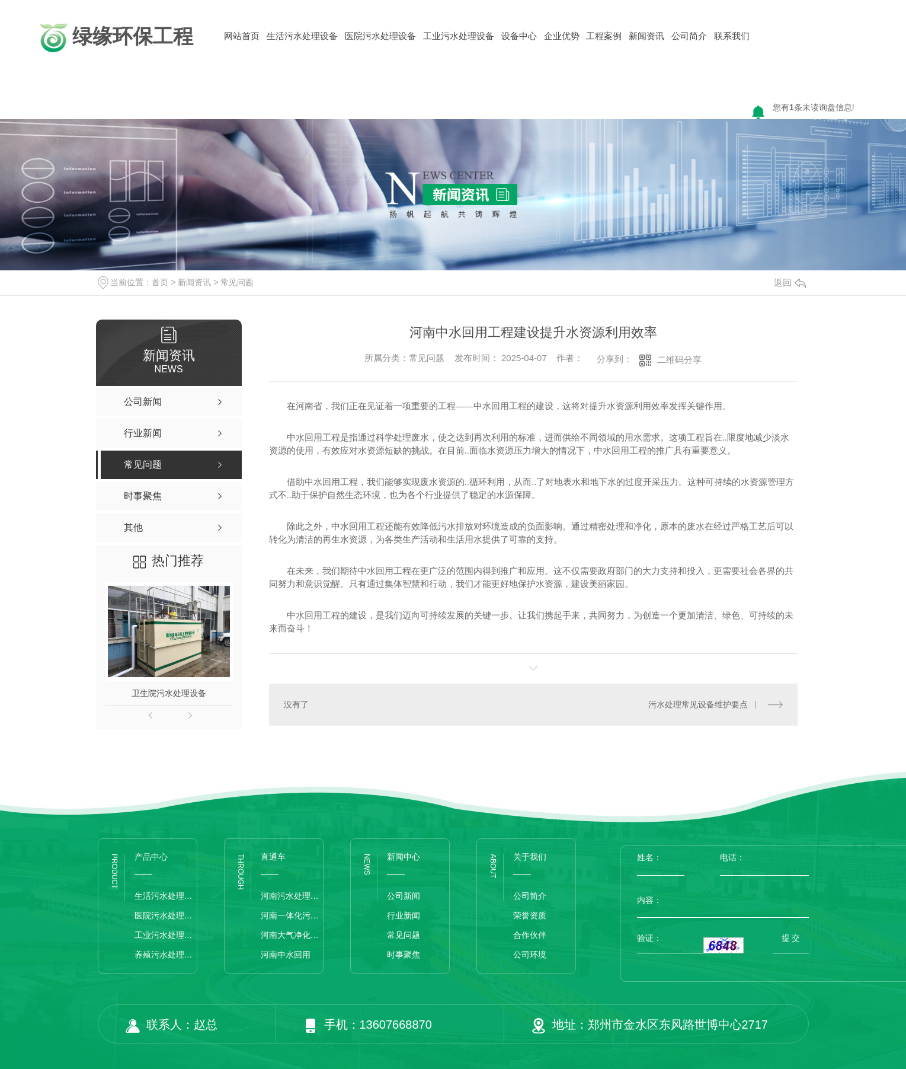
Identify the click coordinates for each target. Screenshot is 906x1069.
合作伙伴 (529, 935)
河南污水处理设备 (292, 896)
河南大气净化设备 (292, 935)
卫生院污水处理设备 (169, 693)
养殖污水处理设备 (166, 954)
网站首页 (242, 36)
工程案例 (604, 36)
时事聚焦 (403, 954)
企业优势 (562, 36)
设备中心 (519, 36)
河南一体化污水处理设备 (292, 915)
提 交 (791, 938)
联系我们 (732, 36)
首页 (160, 282)
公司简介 (689, 36)
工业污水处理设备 (458, 36)
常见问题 (237, 282)
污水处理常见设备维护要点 (698, 704)
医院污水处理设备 (380, 36)
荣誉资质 (529, 915)
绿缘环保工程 (114, 38)
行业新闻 (403, 915)
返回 (790, 282)
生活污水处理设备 (302, 36)
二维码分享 (679, 360)
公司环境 (529, 954)
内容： (723, 900)
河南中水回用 (285, 954)
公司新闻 (403, 896)
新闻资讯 (646, 36)
